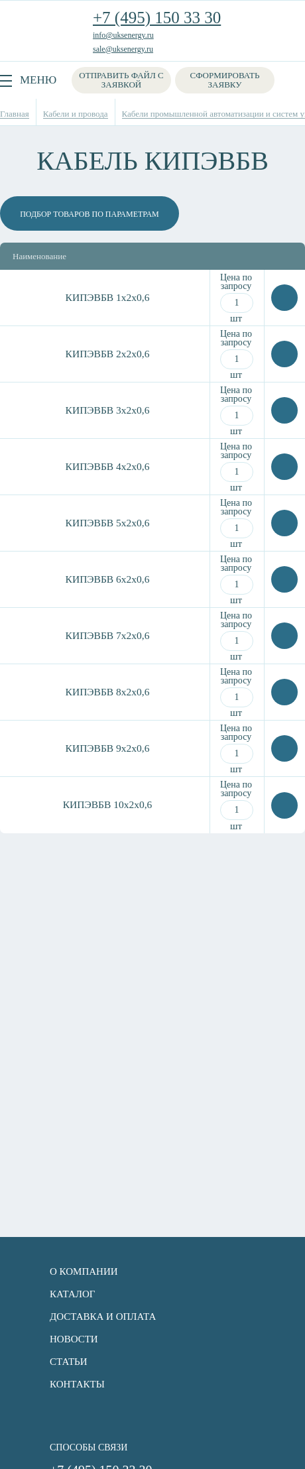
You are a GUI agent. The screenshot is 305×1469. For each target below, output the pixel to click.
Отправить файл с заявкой (121, 79)
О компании (84, 1271)
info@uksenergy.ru (123, 35)
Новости (74, 1339)
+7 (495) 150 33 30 (157, 18)
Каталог (72, 1294)
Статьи (69, 1361)
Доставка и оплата (103, 1316)
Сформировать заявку (225, 79)
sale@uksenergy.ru (123, 49)
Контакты (77, 1384)
